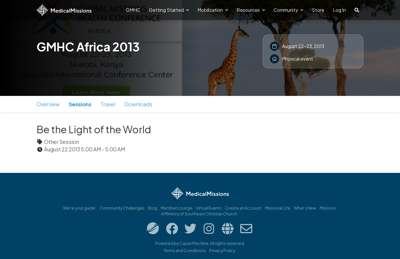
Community (288, 10)
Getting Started (169, 10)
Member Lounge (176, 207)
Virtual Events (208, 207)
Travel (108, 104)
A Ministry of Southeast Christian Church (199, 213)
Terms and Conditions (185, 250)
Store (318, 10)
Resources (251, 10)
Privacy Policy (222, 250)
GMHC (133, 10)
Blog (152, 207)
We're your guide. (79, 207)
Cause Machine (193, 243)
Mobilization (213, 10)
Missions (328, 207)
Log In (339, 10)
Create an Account (243, 207)
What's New (305, 207)
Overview (48, 104)
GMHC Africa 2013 (88, 46)
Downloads (138, 104)
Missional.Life (277, 207)
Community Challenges (122, 207)
